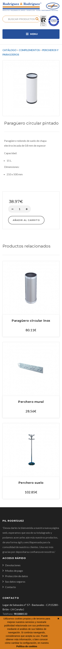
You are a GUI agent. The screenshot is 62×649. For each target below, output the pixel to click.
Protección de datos (16, 576)
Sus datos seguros (15, 581)
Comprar (31, 187)
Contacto (10, 587)
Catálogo (9, 50)
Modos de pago (14, 570)
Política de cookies (26, 646)
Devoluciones (13, 565)
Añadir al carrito (26, 220)
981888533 (20, 613)
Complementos (29, 50)
